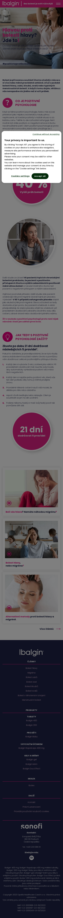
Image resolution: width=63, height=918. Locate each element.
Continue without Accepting (46, 134)
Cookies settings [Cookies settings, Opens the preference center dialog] (20, 176)
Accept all (40, 176)
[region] (31, 157)
